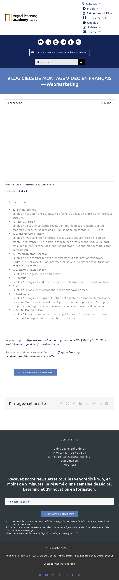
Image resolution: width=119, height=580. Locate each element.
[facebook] (71, 42)
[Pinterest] (93, 403)
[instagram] (56, 42)
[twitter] (78, 42)
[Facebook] (61, 403)
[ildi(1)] (31, 447)
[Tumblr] (87, 403)
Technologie (25, 191)
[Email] (107, 403)
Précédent (15, 103)
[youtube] (41, 42)
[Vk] (100, 403)
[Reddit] (74, 403)
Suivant (106, 103)
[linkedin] (48, 42)
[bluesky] (40, 575)
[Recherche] (81, 62)
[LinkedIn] (80, 403)
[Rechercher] (56, 62)
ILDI (73, 464)
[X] (67, 403)
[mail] (63, 42)
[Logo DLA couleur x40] (21, 16)
